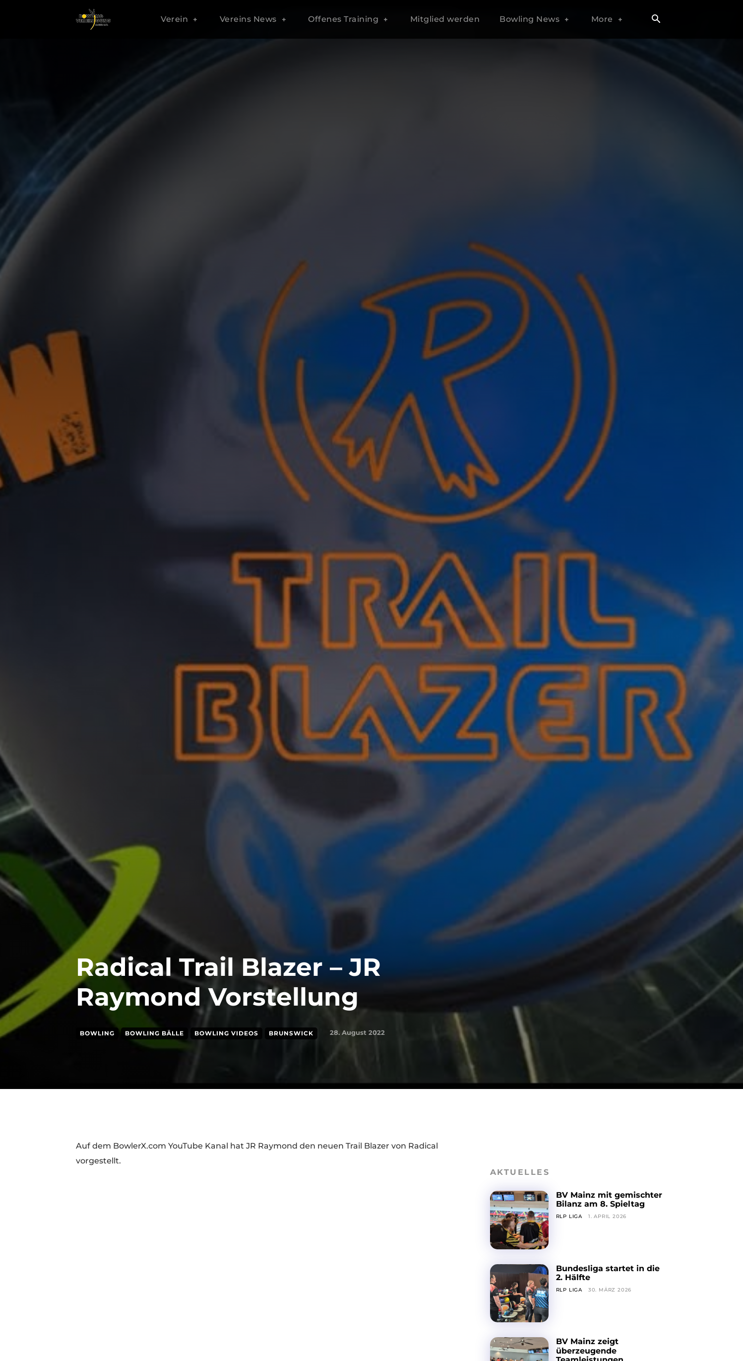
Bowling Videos (226, 1033)
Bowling (97, 1033)
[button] (655, 19)
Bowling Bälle (154, 1033)
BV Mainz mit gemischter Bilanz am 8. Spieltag (609, 1199)
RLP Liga (569, 1216)
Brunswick (291, 1033)
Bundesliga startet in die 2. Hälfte (608, 1273)
